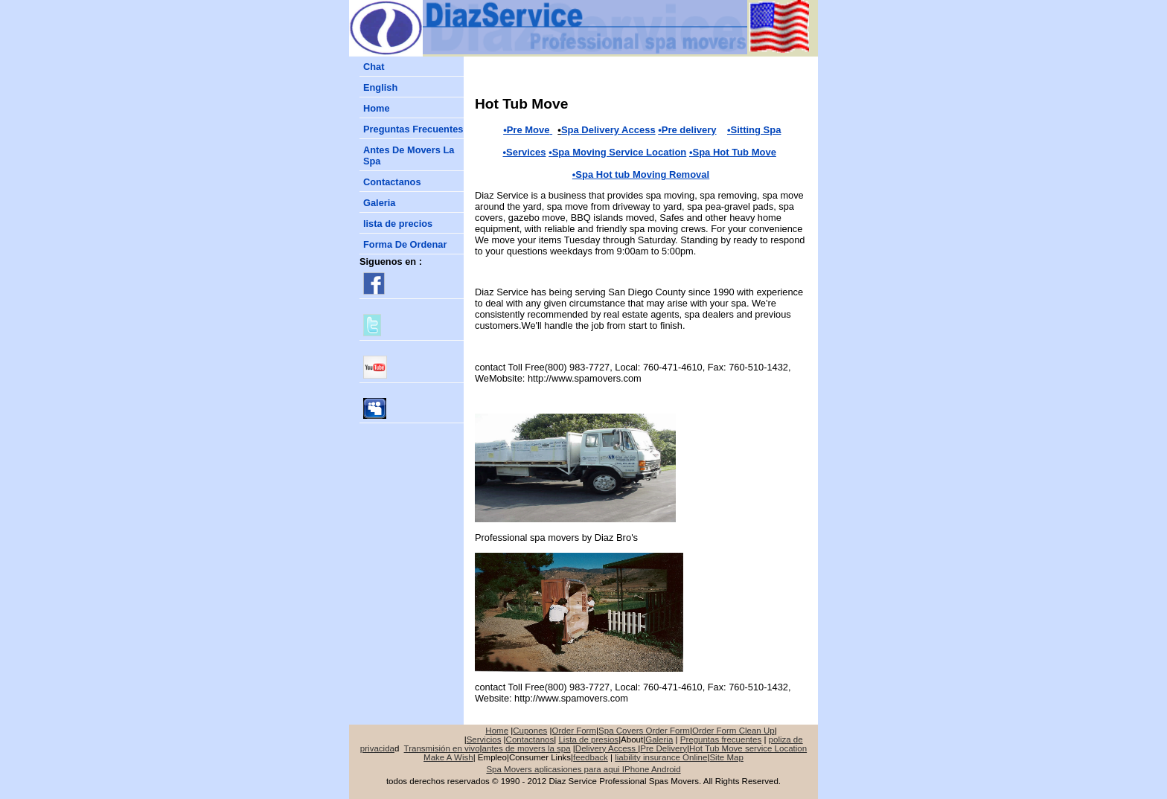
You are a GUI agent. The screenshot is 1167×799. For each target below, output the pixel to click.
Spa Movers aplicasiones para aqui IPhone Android (583, 769)
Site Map (726, 757)
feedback (590, 757)
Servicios (484, 739)
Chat (373, 66)
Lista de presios (588, 739)
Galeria (379, 202)
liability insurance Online (661, 757)
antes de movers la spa (526, 748)
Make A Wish (448, 757)
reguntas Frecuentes (413, 129)
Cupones (530, 730)
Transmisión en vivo (442, 748)
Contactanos (392, 181)
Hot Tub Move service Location (748, 748)
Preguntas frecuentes (720, 739)
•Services (524, 152)
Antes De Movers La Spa (408, 155)
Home (376, 108)
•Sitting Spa (754, 129)
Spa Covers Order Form (644, 730)
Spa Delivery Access (608, 129)
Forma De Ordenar (405, 244)
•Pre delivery (687, 129)
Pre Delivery (663, 748)
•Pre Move (526, 129)
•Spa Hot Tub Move (732, 152)
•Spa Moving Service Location (617, 152)
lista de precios (397, 223)
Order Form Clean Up (733, 730)
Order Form (574, 730)
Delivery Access (606, 748)
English (380, 87)
